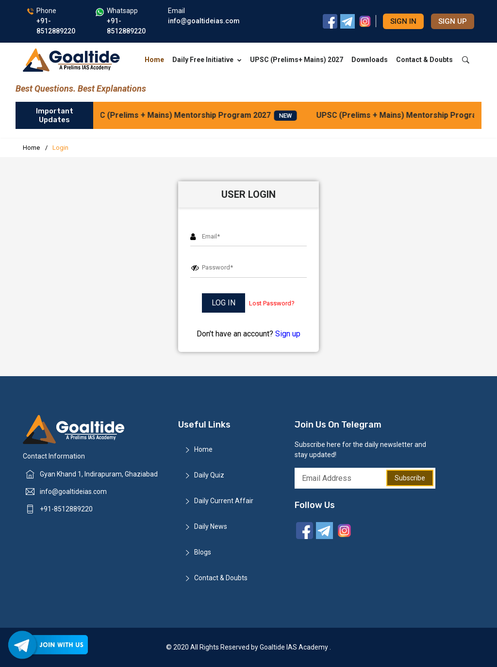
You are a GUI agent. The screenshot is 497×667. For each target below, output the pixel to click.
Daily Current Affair (223, 501)
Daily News (210, 526)
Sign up (452, 21)
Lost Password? (272, 303)
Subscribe (410, 478)
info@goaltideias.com (73, 491)
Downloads (369, 60)
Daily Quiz (209, 475)
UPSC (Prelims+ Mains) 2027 (296, 60)
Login (60, 147)
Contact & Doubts (424, 60)
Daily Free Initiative (207, 60)
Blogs (202, 552)
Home (154, 60)
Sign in (403, 21)
